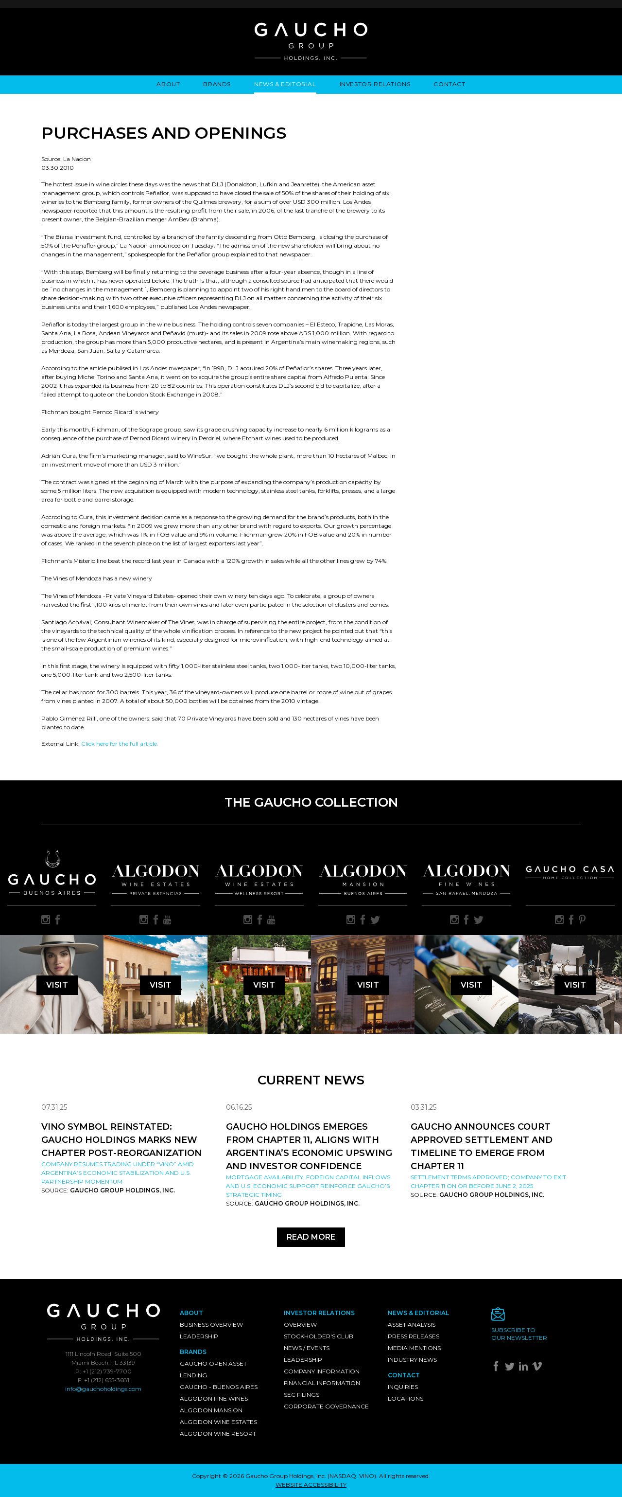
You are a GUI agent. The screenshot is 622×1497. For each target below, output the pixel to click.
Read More (311, 1237)
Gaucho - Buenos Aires (219, 1386)
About (168, 84)
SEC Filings (301, 1394)
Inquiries (403, 1386)
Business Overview (211, 1324)
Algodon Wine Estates (218, 1421)
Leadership (199, 1336)
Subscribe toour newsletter (519, 1333)
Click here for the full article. (119, 743)
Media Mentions (414, 1348)
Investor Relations (375, 84)
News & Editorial (285, 84)
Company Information (322, 1371)
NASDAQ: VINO (351, 1475)
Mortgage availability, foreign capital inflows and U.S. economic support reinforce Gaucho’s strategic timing (308, 1185)
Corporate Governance (326, 1406)
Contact (449, 84)
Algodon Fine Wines (214, 1398)
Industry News (412, 1359)
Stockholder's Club (318, 1336)
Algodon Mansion (211, 1410)
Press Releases (413, 1336)
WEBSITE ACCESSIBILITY (311, 1484)
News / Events (306, 1348)
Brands (217, 84)
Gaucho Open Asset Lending (213, 1369)
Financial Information (322, 1383)
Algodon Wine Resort (218, 1433)
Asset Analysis (411, 1324)
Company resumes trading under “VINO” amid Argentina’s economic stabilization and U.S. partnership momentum (117, 1172)
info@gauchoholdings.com (103, 1388)
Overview (300, 1324)
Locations (405, 1398)
